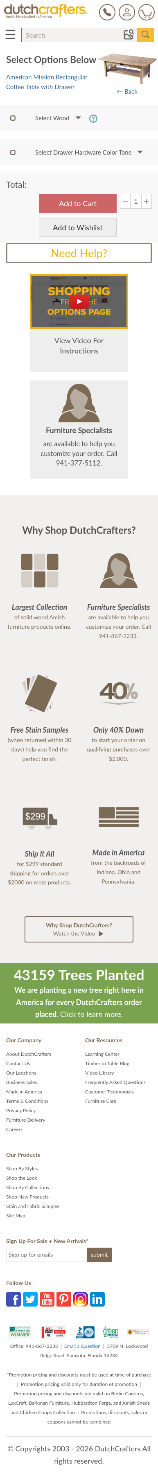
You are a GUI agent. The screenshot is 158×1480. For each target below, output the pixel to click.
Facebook (13, 1299)
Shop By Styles (22, 1168)
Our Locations (21, 1073)
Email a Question (82, 1346)
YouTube (47, 1299)
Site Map (15, 1215)
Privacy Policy (21, 1110)
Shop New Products (27, 1197)
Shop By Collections (27, 1187)
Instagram (80, 1299)
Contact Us (18, 1063)
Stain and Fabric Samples (32, 1206)
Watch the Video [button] (79, 930)
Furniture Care (100, 1101)
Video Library (99, 1073)
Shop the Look (21, 1178)
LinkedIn (97, 1299)
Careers (14, 1129)
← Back (127, 91)
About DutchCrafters (28, 1054)
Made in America (24, 1092)
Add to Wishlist (77, 227)
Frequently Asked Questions (115, 1082)
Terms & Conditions (27, 1101)
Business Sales (21, 1082)
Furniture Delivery (25, 1120)
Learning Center (102, 1054)
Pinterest (63, 1299)
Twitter (30, 1299)
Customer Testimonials (109, 1092)
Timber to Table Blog (107, 1063)
